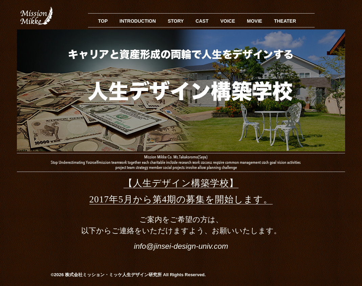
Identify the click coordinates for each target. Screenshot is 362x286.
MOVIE (254, 21)
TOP (103, 21)
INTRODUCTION (137, 21)
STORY (176, 21)
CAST (202, 21)
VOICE (227, 21)
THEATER (285, 21)
